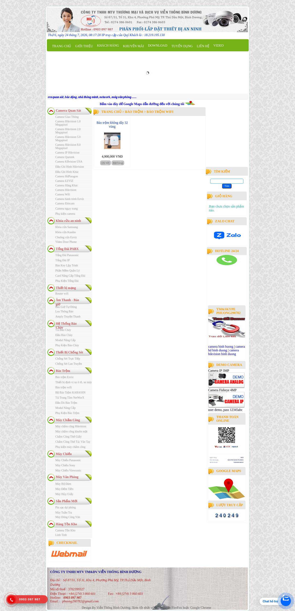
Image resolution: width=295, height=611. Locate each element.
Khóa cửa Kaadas (65, 232)
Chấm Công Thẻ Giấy (68, 436)
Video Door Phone (66, 241)
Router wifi (61, 293)
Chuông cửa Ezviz (66, 237)
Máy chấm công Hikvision (70, 426)
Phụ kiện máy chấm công (70, 446)
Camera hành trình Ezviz (69, 199)
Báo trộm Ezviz (64, 377)
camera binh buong (220, 346)
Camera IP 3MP (218, 370)
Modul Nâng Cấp (65, 340)
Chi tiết (105, 162)
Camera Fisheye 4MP (222, 390)
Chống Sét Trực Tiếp (67, 358)
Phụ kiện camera (65, 213)
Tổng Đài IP (62, 260)
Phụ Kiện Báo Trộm (67, 413)
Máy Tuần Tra (63, 512)
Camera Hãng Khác (66, 185)
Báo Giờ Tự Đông (66, 306)
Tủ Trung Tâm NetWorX (69, 397)
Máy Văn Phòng (67, 477)
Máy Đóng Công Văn (67, 517)
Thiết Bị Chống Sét (69, 352)
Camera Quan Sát (68, 110)
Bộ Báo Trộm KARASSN (70, 392)
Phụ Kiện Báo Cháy (67, 345)
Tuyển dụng (182, 46)
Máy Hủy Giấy (64, 494)
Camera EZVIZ (64, 180)
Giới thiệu (84, 46)
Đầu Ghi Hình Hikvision (69, 166)
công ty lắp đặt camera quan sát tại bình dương (225, 293)
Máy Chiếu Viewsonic (68, 470)
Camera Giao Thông (67, 116)
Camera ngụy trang (66, 208)
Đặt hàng (118, 162)
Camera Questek (64, 157)
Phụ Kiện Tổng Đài (67, 280)
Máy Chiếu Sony (65, 465)
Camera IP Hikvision (67, 152)
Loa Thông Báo (64, 311)
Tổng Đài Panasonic (67, 255)
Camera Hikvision (65, 189)
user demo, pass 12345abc (225, 410)
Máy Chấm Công (68, 420)
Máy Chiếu (64, 454)
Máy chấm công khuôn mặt (71, 431)
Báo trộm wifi (63, 387)
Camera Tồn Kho (65, 530)
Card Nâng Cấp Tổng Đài (70, 275)
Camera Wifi (62, 194)
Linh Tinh (61, 534)
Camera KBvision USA (68, 161)
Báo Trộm (63, 371)
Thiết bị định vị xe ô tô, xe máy (73, 382)
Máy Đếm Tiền (64, 489)
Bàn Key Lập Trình (66, 265)
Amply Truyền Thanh (68, 316)
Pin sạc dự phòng (65, 507)
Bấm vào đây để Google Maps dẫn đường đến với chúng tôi (142, 104)
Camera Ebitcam (65, 203)
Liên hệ (203, 46)
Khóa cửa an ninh (68, 220)
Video (218, 45)
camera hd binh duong (226, 348)
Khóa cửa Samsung (66, 227)
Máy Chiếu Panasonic (68, 460)
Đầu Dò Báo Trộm (66, 402)
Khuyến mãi (133, 46)
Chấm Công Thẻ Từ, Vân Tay (72, 441)
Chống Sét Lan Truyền (68, 363)
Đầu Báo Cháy (64, 335)
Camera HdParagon (66, 176)
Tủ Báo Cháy (63, 329)
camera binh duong (219, 267)
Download (157, 45)
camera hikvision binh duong (223, 352)
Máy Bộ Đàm (63, 483)
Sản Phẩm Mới (66, 501)
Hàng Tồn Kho (66, 524)
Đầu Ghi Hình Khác (67, 171)
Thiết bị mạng (66, 288)
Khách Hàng (108, 45)
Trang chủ (61, 46)
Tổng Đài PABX (67, 249)
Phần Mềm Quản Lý (67, 270)
